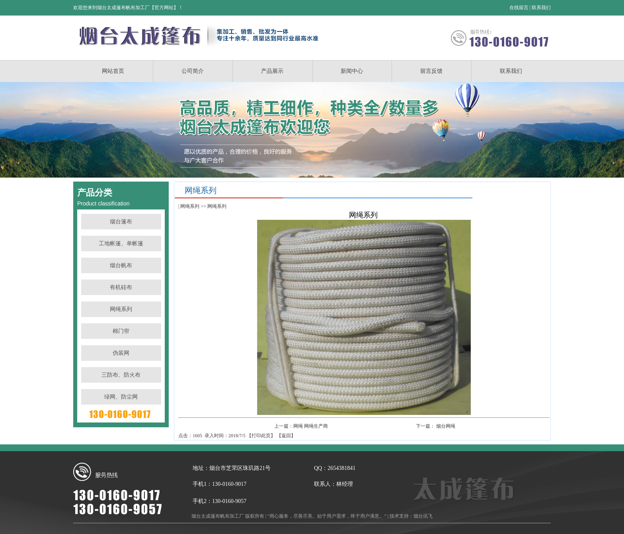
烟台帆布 (121, 265)
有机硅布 (121, 287)
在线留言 (518, 7)
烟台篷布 (121, 222)
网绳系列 (121, 309)
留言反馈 (431, 71)
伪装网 (121, 353)
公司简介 (192, 71)
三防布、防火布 (120, 375)
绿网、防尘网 (121, 397)
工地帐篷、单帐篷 (121, 243)
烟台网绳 (445, 426)
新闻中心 (352, 71)
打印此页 (261, 435)
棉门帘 (121, 331)
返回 (286, 435)
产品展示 (272, 71)
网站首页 (113, 71)
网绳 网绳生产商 (310, 426)
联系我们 (541, 7)
